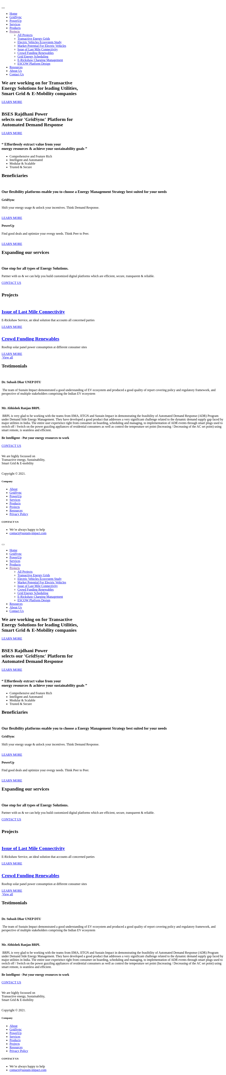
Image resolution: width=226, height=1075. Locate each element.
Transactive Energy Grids (33, 38)
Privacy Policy (19, 514)
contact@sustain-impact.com (28, 533)
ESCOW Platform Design (33, 63)
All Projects (25, 35)
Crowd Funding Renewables (35, 53)
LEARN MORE (12, 218)
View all (7, 357)
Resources (16, 67)
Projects (15, 31)
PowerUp (15, 20)
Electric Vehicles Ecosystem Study (39, 42)
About (13, 489)
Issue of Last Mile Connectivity (37, 49)
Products (15, 28)
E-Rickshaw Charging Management (40, 60)
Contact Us (17, 74)
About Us (16, 70)
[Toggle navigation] (3, 8)
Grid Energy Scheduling (32, 56)
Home (13, 13)
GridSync (16, 17)
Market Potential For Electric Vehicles (41, 45)
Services (15, 24)
